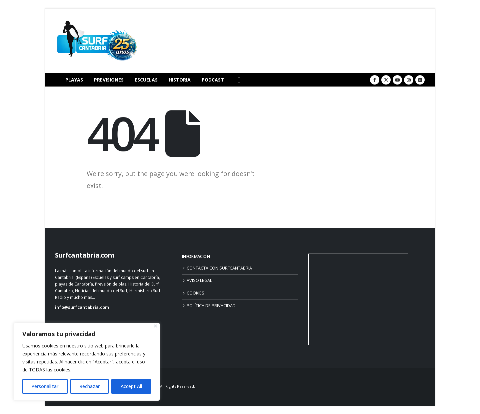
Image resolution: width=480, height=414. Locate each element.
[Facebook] (374, 80)
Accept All (131, 386)
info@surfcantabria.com (82, 307)
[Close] (155, 325)
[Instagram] (408, 80)
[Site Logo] (96, 41)
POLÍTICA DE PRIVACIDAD (211, 306)
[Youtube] (397, 80)
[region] (86, 362)
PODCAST (213, 80)
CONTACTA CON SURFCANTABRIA (219, 268)
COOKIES (195, 293)
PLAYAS (74, 80)
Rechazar (89, 386)
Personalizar (44, 386)
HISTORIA (180, 80)
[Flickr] (420, 80)
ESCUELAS (146, 80)
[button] (239, 80)
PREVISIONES (109, 80)
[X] (386, 80)
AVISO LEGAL (199, 280)
